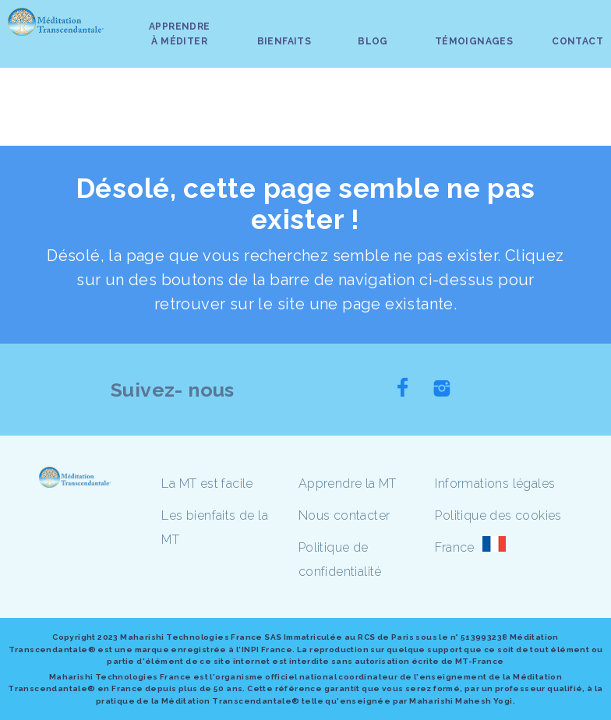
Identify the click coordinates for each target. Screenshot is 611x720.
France (454, 547)
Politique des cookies (498, 515)
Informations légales (495, 483)
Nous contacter (344, 515)
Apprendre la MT (347, 483)
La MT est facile (207, 483)
